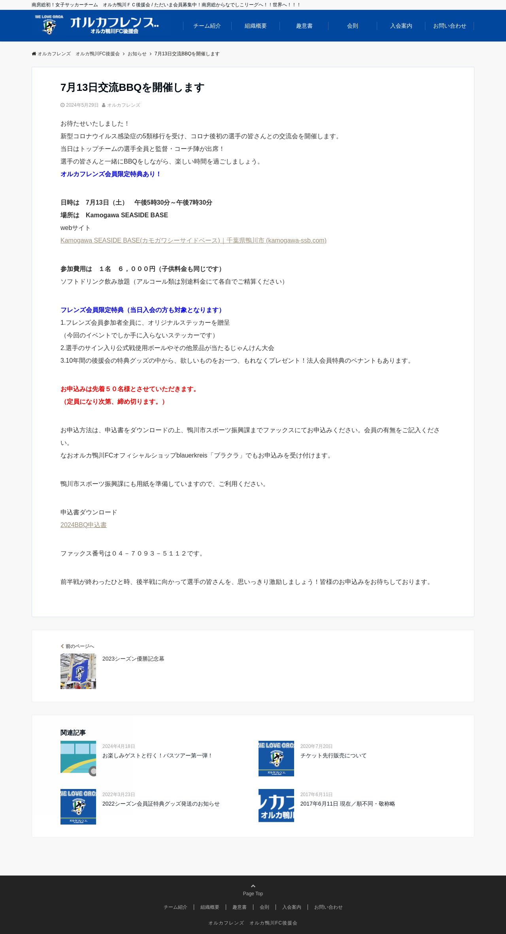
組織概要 (256, 26)
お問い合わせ (449, 26)
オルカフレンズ (123, 105)
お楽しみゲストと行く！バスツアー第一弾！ (157, 755)
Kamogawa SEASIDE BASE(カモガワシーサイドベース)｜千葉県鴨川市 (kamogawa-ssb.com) (193, 240)
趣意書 (304, 26)
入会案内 (401, 26)
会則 (352, 26)
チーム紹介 (207, 26)
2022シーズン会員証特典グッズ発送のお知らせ (161, 803)
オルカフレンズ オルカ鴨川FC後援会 (253, 923)
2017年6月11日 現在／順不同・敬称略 (347, 803)
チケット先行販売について (333, 755)
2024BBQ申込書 (83, 525)
